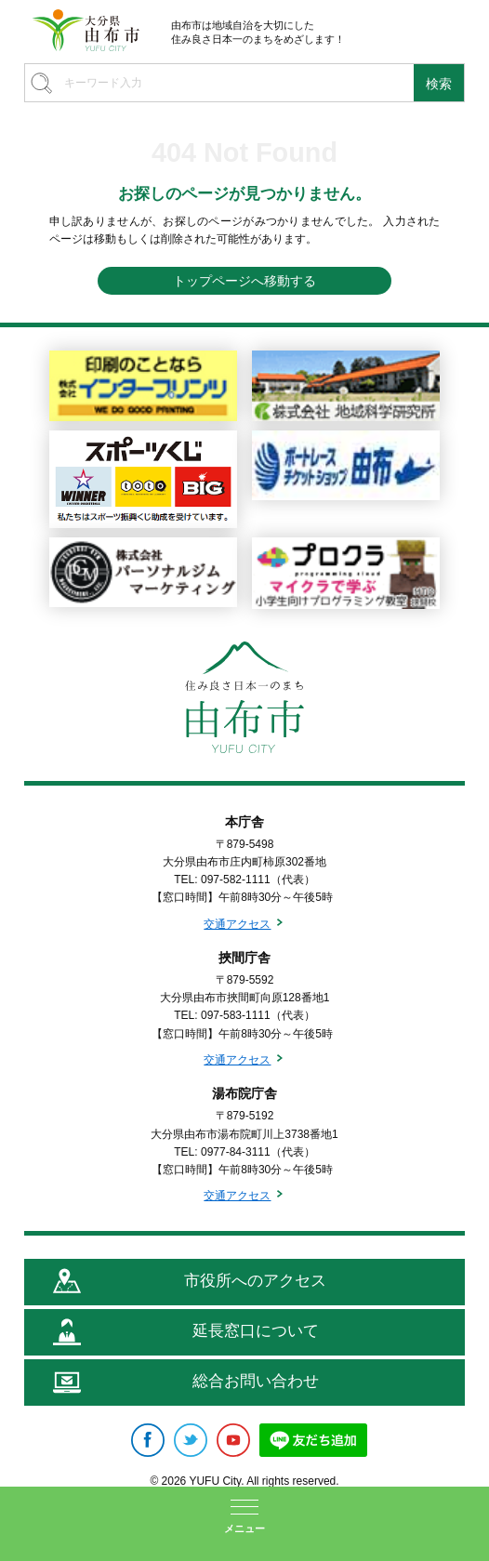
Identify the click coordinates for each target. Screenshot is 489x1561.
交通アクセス (237, 924)
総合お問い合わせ (255, 1381)
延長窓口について (255, 1331)
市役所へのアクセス (255, 1281)
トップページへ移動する (244, 280)
